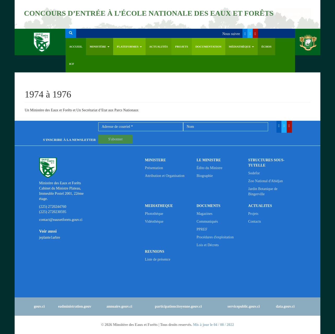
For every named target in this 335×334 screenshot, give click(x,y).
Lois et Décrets (208, 245)
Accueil (76, 46)
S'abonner (115, 139)
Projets (181, 46)
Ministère (99, 46)
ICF (71, 63)
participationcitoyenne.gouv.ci (178, 306)
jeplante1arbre (49, 237)
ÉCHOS (266, 46)
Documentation (208, 46)
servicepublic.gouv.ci (244, 306)
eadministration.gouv (74, 306)
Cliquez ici (293, 13)
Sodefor (254, 173)
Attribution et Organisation (164, 176)
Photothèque (154, 214)
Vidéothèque (154, 221)
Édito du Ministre (209, 168)
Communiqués (207, 221)
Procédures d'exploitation (215, 237)
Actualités (158, 46)
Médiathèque (241, 46)
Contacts (254, 221)
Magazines (204, 214)
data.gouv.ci (285, 306)
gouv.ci (39, 306)
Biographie (205, 176)
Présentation (154, 168)
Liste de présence (157, 259)
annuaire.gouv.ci (119, 306)
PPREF (202, 229)
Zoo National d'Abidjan (265, 181)
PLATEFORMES (129, 46)
